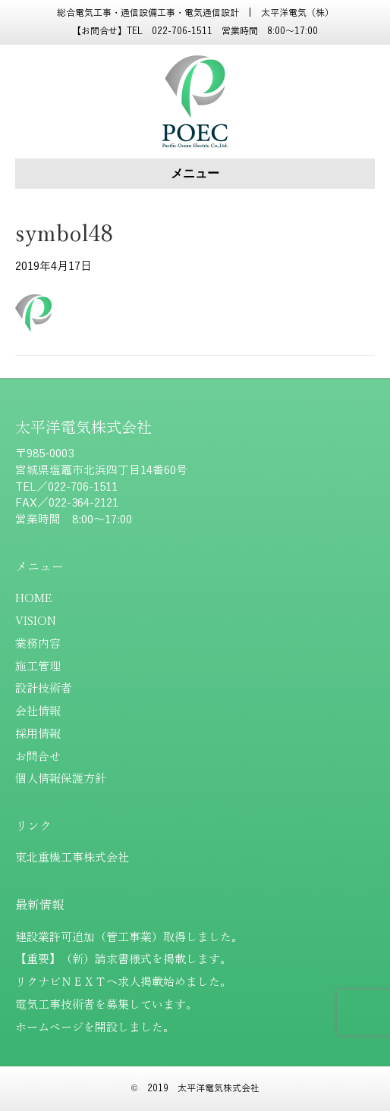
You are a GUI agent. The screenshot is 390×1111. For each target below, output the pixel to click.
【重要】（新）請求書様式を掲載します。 (123, 959)
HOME (33, 598)
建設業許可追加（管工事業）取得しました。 (129, 937)
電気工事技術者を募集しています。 (106, 1005)
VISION (35, 621)
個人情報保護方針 (60, 779)
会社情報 (38, 711)
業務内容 (38, 644)
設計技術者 (43, 689)
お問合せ (38, 757)
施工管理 (38, 667)
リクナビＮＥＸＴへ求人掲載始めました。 (123, 982)
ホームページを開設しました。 (95, 1028)
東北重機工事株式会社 (72, 858)
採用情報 (38, 734)
